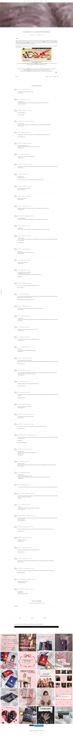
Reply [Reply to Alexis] (29, 132)
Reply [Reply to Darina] (30, 89)
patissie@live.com (20, 351)
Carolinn (19, 558)
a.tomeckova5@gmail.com (21, 509)
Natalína (19, 186)
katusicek (20, 143)
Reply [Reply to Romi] (29, 154)
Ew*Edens (19, 283)
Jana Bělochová (21, 121)
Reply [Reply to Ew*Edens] (31, 283)
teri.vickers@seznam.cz (21, 340)
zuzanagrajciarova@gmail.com (22, 177)
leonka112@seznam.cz (20, 199)
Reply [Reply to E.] (28, 461)
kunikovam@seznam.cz (21, 263)
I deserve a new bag (22, 515)
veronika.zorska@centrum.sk (21, 363)
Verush (19, 225)
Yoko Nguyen (20, 424)
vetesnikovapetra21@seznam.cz (22, 218)
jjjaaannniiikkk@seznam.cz (21, 299)
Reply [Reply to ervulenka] (31, 164)
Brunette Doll (21, 414)
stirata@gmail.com (20, 440)
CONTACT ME (47, 1)
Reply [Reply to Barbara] (30, 110)
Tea (18, 327)
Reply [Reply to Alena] (29, 504)
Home (25, 1)
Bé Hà (19, 392)
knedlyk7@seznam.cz (20, 592)
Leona (19, 196)
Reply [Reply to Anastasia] (31, 537)
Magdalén (20, 449)
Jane (18, 472)
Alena (19, 504)
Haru (19, 346)
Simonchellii (20, 526)
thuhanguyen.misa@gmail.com (22, 397)
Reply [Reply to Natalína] (31, 186)
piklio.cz (28, 68)
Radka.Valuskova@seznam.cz (21, 136)
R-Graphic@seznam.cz (21, 157)
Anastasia (20, 537)
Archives (41, 1)
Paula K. (19, 404)
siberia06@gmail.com (20, 478)
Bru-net (19, 306)
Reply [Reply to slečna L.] (31, 547)
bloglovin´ (36, 63)
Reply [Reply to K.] (28, 381)
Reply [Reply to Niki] (28, 99)
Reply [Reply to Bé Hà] (29, 392)
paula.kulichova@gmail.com (21, 407)
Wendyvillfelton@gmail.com (21, 572)
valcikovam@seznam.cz (21, 209)
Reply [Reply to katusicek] (31, 143)
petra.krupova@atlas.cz (21, 417)
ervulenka (20, 164)
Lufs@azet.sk (19, 498)
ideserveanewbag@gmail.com (21, 520)
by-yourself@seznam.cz (21, 318)
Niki (18, 99)
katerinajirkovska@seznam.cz (21, 385)
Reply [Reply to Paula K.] (30, 404)
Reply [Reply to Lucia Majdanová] (34, 493)
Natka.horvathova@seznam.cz (21, 189)
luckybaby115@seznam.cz (21, 428)
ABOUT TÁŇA (29, 1)
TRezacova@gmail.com (21, 330)
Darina (19, 89)
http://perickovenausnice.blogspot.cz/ (22, 442)
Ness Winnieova (21, 215)
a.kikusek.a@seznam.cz (21, 253)
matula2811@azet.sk (20, 276)
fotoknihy (28, 42)
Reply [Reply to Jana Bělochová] (34, 121)
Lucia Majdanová (21, 493)
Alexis (19, 132)
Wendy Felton (20, 568)
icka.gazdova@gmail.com (21, 287)
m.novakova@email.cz (20, 309)
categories (36, 1)
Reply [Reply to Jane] (29, 472)
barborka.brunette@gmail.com (21, 112)
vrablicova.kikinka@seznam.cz (22, 582)
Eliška (19, 370)
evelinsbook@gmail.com (21, 242)
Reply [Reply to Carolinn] (31, 558)
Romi (18, 154)
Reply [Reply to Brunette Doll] (33, 414)
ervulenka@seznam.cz (20, 167)
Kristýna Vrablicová (22, 579)
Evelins (19, 235)
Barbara (19, 110)
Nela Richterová (21, 589)
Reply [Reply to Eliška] (29, 370)
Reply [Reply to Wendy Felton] (33, 568)
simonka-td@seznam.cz (21, 531)
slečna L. (19, 547)
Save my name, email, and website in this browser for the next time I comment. (28, 624)
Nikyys (19, 484)
